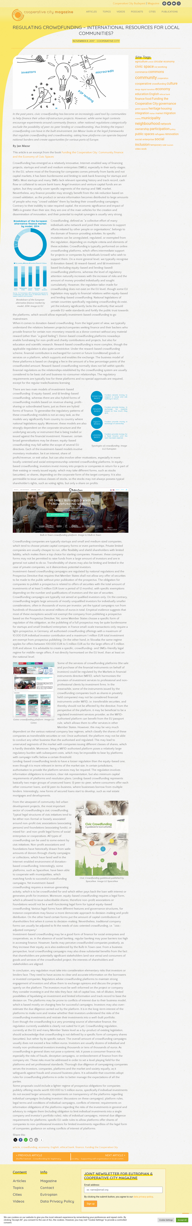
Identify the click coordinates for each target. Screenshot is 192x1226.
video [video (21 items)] (138, 149)
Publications (169, 12)
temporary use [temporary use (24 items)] (158, 144)
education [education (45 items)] (142, 94)
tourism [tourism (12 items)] (170, 145)
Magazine (152, 3)
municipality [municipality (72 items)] (150, 118)
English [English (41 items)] (154, 94)
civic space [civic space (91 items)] (144, 66)
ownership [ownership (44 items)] (142, 129)
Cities (152, 12)
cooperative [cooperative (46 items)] (143, 84)
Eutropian (48, 1194)
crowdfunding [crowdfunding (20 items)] (159, 84)
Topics (106, 12)
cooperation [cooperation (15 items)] (162, 78)
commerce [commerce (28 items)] (141, 72)
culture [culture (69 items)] (172, 84)
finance (79, 1147)
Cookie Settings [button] (166, 1220)
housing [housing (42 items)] (166, 108)
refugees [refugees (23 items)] (159, 134)
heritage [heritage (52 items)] (154, 108)
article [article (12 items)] (150, 62)
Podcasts (137, 12)
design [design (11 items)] (137, 90)
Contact (47, 1188)
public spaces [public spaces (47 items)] (144, 134)
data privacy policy (143, 1196)
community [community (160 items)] (146, 77)
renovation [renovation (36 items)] (172, 134)
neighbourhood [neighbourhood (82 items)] (147, 124)
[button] (15, 1140)
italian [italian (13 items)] (152, 114)
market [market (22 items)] (159, 113)
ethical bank (67, 1147)
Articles (91, 12)
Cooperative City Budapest (127, 3)
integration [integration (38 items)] (142, 113)
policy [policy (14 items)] (173, 129)
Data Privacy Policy (57, 1201)
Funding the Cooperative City (101, 1147)
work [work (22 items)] (144, 149)
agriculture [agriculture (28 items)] (141, 61)
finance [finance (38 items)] (140, 99)
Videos (120, 12)
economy (44, 1147)
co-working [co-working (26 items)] (160, 67)
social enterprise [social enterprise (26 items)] (144, 139)
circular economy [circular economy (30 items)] (164, 61)
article (16, 1147)
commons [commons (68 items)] (156, 72)
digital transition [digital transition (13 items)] (148, 89)
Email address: (92, 1185)
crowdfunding (29, 1147)
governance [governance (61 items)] (167, 104)
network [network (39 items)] (165, 124)
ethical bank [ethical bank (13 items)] (165, 94)
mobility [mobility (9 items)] (138, 119)
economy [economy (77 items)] (162, 89)
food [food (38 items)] (148, 99)
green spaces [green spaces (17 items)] (141, 109)
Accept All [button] (182, 1220)
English (55, 1147)
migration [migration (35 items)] (170, 113)
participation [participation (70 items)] (160, 129)
